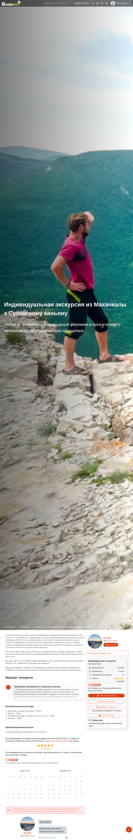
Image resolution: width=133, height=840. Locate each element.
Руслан (27, 833)
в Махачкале (29, 836)
